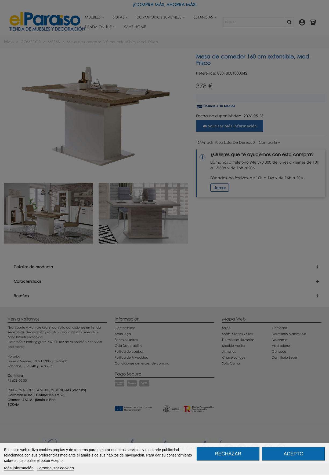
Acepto (293, 453)
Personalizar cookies (55, 468)
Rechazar (228, 453)
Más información (19, 468)
